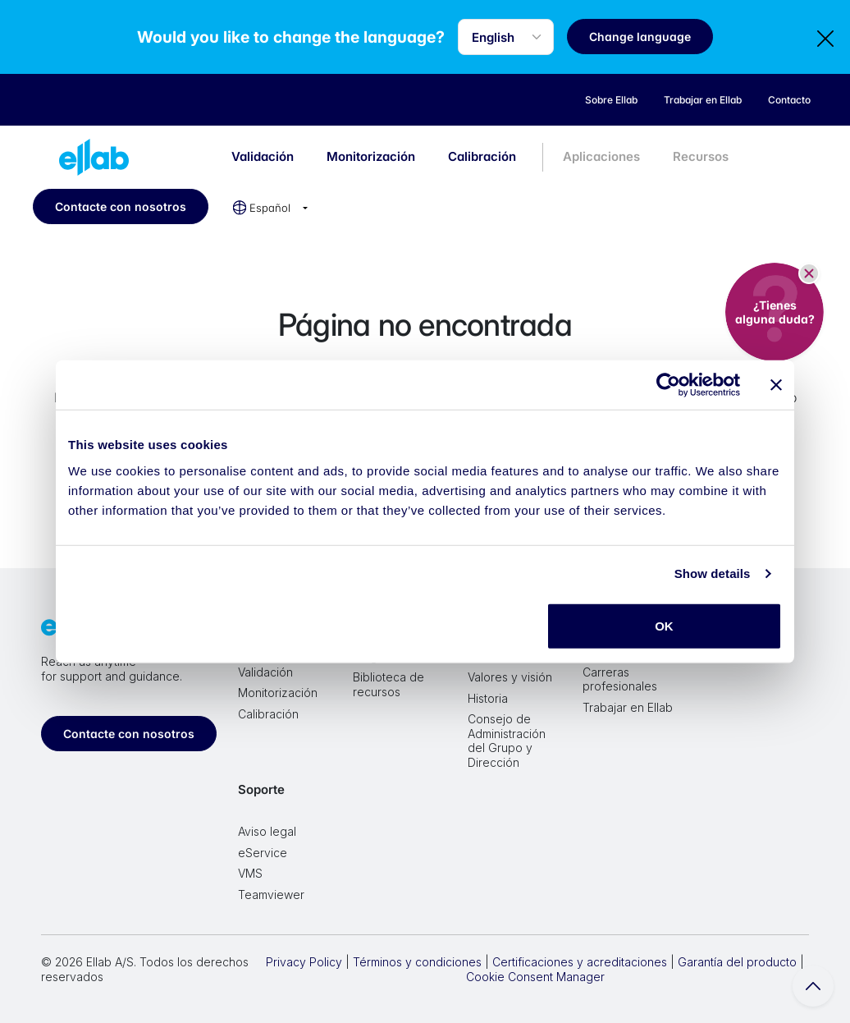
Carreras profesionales (620, 679)
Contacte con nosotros (120, 206)
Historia (488, 698)
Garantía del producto (737, 962)
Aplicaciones (601, 156)
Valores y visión (510, 677)
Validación (262, 156)
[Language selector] (508, 37)
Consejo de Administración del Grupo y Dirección (507, 740)
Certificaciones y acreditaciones (579, 962)
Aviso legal (267, 831)
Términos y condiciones (417, 962)
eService (262, 853)
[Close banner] (776, 385)
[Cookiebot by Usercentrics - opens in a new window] (668, 385)
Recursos (701, 156)
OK (664, 625)
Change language (642, 37)
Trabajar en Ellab (628, 707)
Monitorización (371, 156)
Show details (712, 573)
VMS (250, 873)
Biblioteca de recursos (388, 684)
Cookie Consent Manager (535, 977)
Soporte (261, 789)
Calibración (482, 156)
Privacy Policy (304, 962)
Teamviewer (271, 894)
